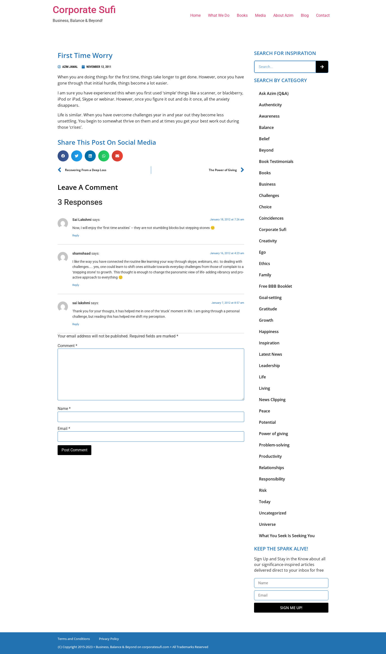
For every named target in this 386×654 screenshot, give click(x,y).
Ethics (264, 263)
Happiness (269, 331)
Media (260, 15)
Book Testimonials (276, 161)
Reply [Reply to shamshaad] (75, 285)
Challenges (269, 195)
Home (195, 15)
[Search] (322, 67)
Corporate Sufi (84, 10)
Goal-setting (270, 297)
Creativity (268, 241)
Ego (262, 252)
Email (64, 429)
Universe (267, 524)
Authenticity (270, 104)
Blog (305, 15)
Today (265, 501)
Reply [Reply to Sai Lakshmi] (75, 235)
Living (264, 388)
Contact (323, 15)
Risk (263, 490)
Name (64, 409)
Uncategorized (272, 513)
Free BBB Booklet (275, 286)
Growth (266, 320)
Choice (265, 207)
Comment (67, 346)
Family (265, 275)
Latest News (270, 354)
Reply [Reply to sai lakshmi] (75, 324)
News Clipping (272, 399)
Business (267, 184)
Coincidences (271, 218)
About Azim (283, 15)
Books (242, 15)
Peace (264, 411)
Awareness (269, 116)
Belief (264, 138)
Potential (267, 422)
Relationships (271, 467)
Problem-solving (274, 445)
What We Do (218, 15)
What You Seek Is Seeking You (287, 535)
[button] (63, 155)
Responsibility (272, 479)
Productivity (270, 456)
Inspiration (269, 343)
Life (262, 377)
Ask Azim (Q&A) (274, 93)
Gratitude (268, 309)
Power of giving (273, 433)
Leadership (269, 365)
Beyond (266, 150)
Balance (266, 127)
